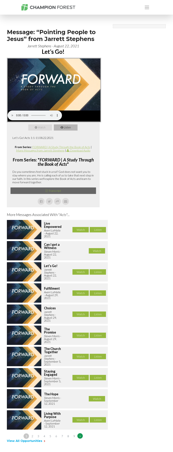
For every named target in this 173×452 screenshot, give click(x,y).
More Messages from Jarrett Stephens (40, 150)
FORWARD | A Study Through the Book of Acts (61, 147)
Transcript (55, 190)
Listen (67, 127)
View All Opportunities (25, 441)
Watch (42, 127)
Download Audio (80, 150)
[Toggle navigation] (147, 7)
